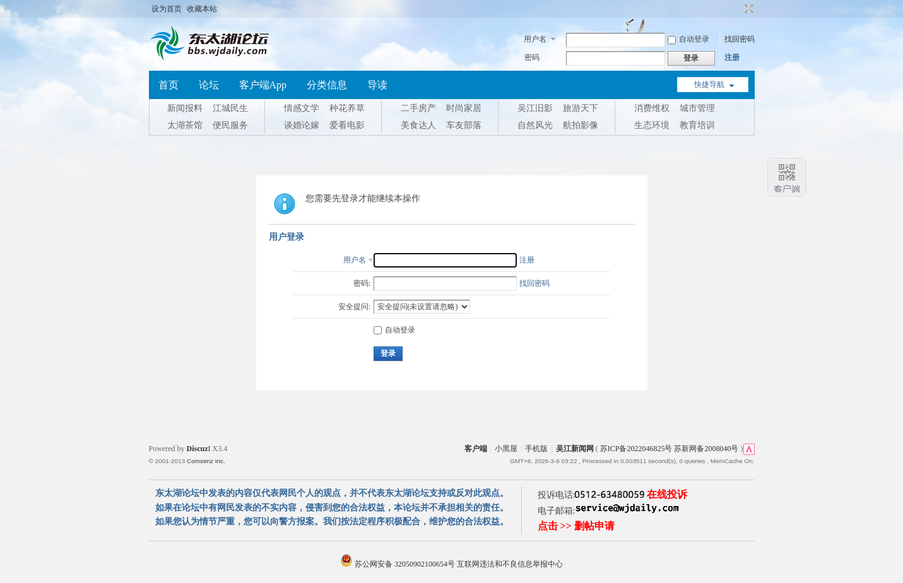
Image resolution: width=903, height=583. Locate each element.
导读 (377, 85)
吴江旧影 (535, 108)
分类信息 (327, 85)
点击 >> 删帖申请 (576, 526)
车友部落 (463, 125)
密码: (361, 283)
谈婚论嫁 (301, 125)
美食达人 (418, 125)
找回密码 (739, 39)
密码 (532, 57)
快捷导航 (709, 84)
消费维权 (652, 108)
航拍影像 (580, 125)
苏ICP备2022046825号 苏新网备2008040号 (669, 448)
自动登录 (688, 39)
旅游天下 (580, 108)
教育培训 (697, 125)
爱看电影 (347, 125)
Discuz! (199, 448)
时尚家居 (463, 108)
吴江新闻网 (575, 448)
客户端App (263, 85)
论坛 (209, 85)
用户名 (535, 39)
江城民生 (230, 108)
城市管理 (697, 108)
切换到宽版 (747, 9)
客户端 (475, 448)
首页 (168, 85)
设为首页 (166, 8)
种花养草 (347, 108)
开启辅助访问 (737, 9)
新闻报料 (185, 108)
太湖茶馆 (185, 125)
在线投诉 (667, 494)
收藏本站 (202, 8)
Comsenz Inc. (206, 460)
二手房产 (418, 108)
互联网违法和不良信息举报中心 (510, 564)
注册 (732, 57)
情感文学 (301, 108)
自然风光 (535, 125)
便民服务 (230, 125)
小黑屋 (506, 448)
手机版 (536, 448)
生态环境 (652, 125)
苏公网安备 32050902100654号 (398, 564)
